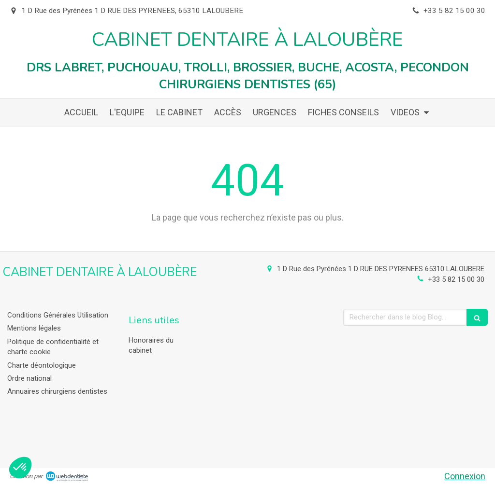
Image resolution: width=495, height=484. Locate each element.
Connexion (464, 476)
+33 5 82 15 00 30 (456, 279)
